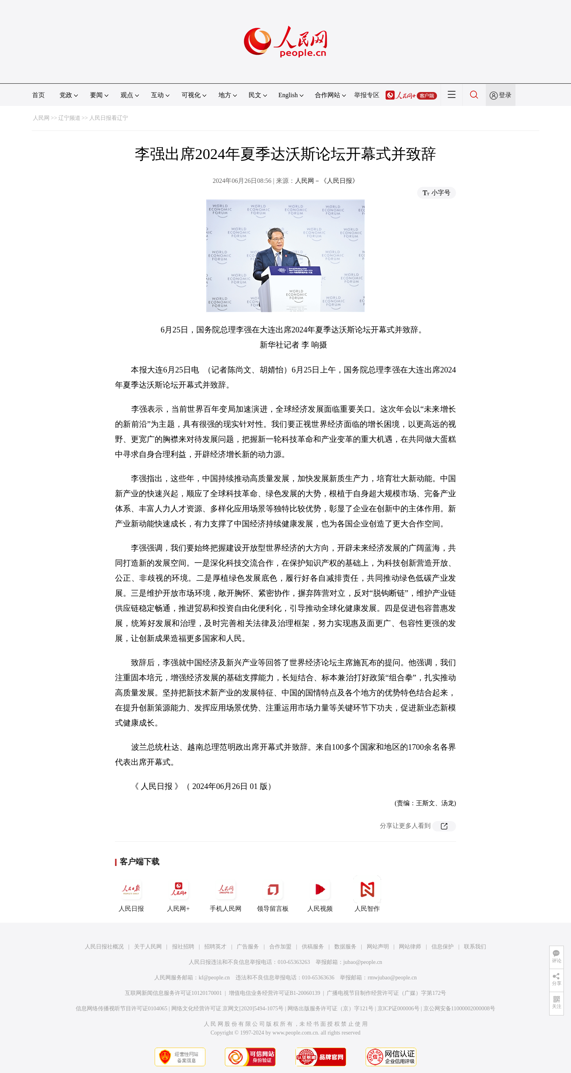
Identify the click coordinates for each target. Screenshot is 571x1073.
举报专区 (366, 95)
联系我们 (475, 947)
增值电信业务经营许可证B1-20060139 (274, 993)
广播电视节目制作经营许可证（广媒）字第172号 (386, 993)
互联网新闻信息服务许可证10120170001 (173, 993)
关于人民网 (148, 947)
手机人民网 (225, 893)
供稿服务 (313, 947)
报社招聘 (183, 947)
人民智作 (367, 893)
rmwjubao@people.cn (392, 978)
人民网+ (178, 893)
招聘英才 (215, 947)
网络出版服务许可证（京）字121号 (330, 1009)
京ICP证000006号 (398, 1009)
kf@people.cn (214, 978)
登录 (505, 95)
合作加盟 (280, 947)
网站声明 (378, 947)
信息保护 (442, 947)
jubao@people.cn (362, 962)
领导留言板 (273, 893)
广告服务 (248, 947)
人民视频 (320, 893)
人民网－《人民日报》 (326, 180)
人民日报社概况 (104, 947)
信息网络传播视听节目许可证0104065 (121, 1009)
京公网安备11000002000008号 (459, 1009)
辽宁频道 (69, 118)
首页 (38, 95)
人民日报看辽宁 (108, 118)
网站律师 (410, 947)
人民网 (41, 118)
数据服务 (345, 947)
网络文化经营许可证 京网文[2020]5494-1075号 (227, 1009)
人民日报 (131, 893)
